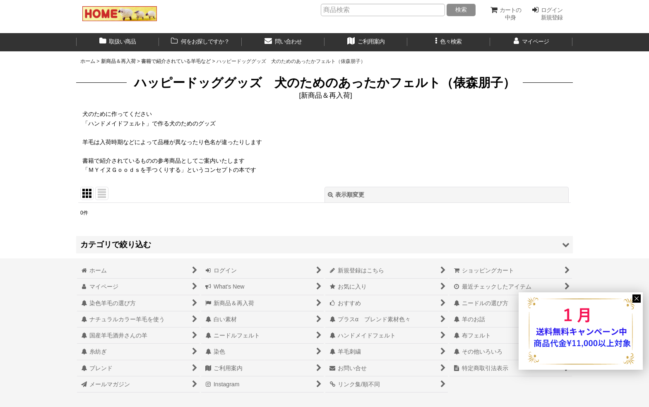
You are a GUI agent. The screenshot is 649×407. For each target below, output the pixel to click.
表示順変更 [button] (346, 194)
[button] (448, 42)
